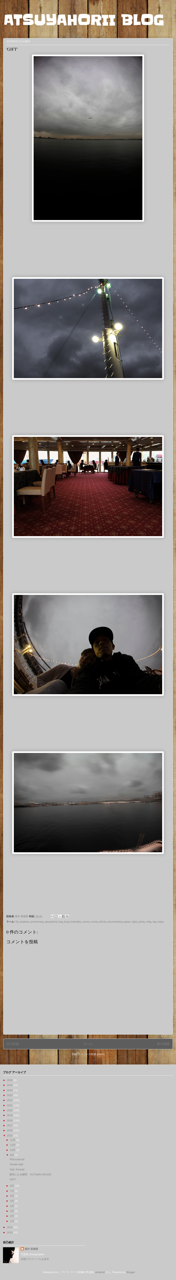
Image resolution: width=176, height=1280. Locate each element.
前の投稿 (163, 1043)
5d (16, 921)
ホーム (88, 1043)
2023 (10, 1095)
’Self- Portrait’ (17, 1169)
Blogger (130, 1272)
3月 (12, 1211)
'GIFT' (12, 1179)
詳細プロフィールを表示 (35, 1259)
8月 (12, 1185)
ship (148, 921)
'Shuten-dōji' (16, 1164)
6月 (12, 1195)
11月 (13, 1144)
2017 (10, 1125)
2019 (10, 1115)
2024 (10, 1090)
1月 (12, 1221)
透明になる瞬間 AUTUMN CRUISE (30, 1174)
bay (61, 921)
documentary (115, 921)
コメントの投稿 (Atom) (91, 1054)
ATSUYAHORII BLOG (83, 20)
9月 (12, 1155)
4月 (12, 1206)
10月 (13, 1150)
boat (66, 921)
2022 (10, 1100)
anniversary (36, 921)
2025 (10, 1085)
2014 (10, 1227)
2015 (10, 1135)
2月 (12, 1215)
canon (86, 921)
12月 (13, 1139)
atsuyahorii (51, 921)
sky (154, 921)
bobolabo (76, 921)
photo (142, 921)
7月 (12, 1190)
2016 (10, 1130)
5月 (12, 1200)
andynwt (100, 1272)
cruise (94, 921)
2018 (10, 1120)
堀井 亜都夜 (31, 1248)
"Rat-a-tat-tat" (17, 1159)
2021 (10, 1105)
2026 (10, 1080)
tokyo (161, 921)
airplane (24, 921)
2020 (10, 1110)
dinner (102, 921)
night (134, 921)
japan (127, 921)
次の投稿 (12, 1043)
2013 (10, 1232)
